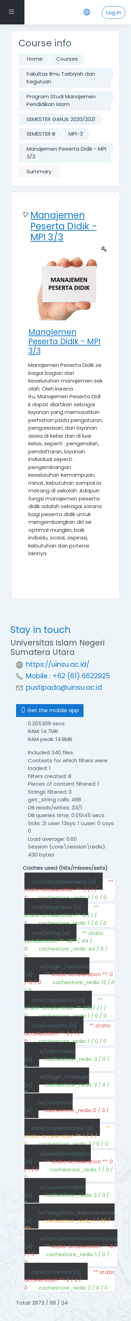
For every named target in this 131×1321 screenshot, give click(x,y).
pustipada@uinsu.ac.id (64, 687)
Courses (67, 58)
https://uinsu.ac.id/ (57, 664)
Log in (113, 12)
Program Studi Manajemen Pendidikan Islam (61, 100)
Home (35, 58)
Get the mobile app (50, 710)
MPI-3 (75, 133)
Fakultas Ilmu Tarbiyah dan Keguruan (61, 77)
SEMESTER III (41, 133)
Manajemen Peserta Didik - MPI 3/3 (66, 152)
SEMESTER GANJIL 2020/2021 (61, 119)
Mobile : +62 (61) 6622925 (68, 676)
